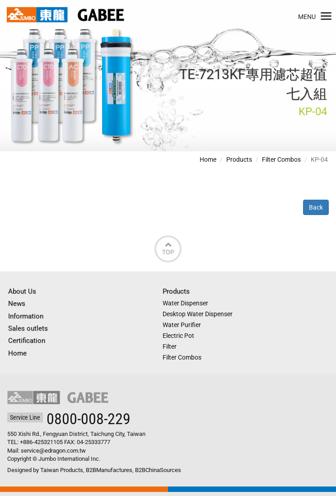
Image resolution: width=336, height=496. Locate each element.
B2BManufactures (109, 470)
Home (208, 159)
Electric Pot (178, 335)
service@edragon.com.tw (53, 450)
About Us (22, 291)
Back (316, 207)
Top (168, 248)
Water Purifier (182, 324)
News (16, 303)
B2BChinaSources (158, 470)
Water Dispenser (185, 303)
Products (239, 159)
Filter (170, 346)
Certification (26, 341)
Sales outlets (28, 328)
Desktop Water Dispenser (198, 314)
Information (25, 316)
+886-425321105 (41, 442)
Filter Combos (281, 159)
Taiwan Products (61, 470)
